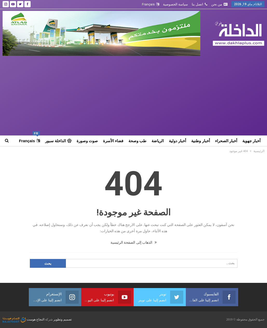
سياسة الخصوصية (175, 4)
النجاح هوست (23, 319)
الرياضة (158, 141)
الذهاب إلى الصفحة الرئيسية (134, 242)
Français (150, 4)
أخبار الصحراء (226, 141)
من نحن (219, 4)
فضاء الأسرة (113, 141)
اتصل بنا (199, 4)
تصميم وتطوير (62, 319)
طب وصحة (137, 141)
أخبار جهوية (251, 141)
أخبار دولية (177, 141)
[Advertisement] (133, 94)
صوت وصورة (87, 141)
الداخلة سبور (58, 141)
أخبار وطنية (200, 141)
